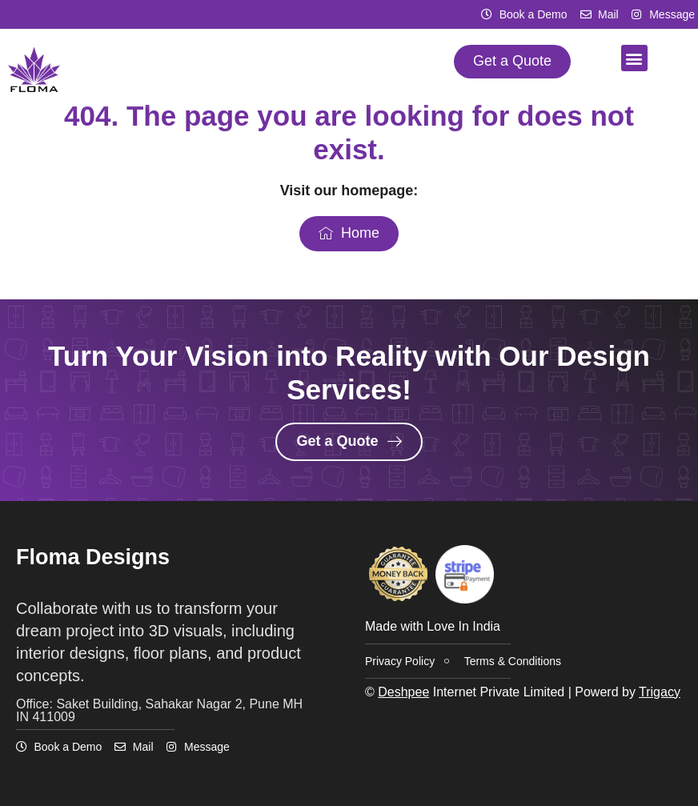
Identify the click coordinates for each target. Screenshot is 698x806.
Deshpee (403, 692)
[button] (634, 58)
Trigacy (659, 692)
